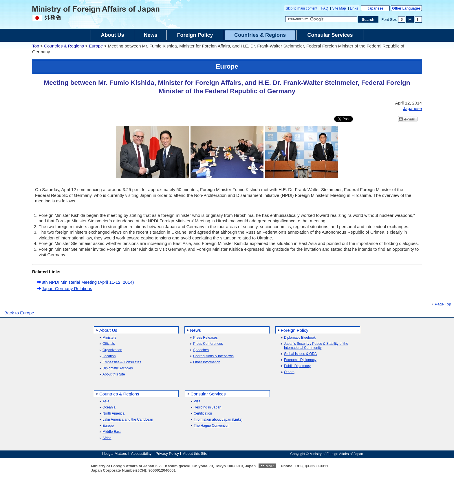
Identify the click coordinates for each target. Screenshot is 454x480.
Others (289, 372)
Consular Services (208, 393)
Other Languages (406, 8)
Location (109, 356)
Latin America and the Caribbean (127, 420)
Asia (105, 401)
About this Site (113, 374)
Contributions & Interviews (213, 356)
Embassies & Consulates (121, 362)
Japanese (375, 8)
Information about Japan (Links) (218, 420)
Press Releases (205, 338)
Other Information (206, 362)
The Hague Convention (211, 426)
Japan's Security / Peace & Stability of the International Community (316, 345)
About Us (108, 330)
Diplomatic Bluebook (300, 338)
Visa (197, 401)
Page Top (443, 304)
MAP (270, 466)
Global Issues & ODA (300, 354)
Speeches (200, 350)
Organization (112, 350)
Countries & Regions (64, 45)
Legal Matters (115, 453)
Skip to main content (301, 8)
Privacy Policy (167, 453)
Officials (108, 344)
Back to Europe (19, 312)
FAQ (324, 8)
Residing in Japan (207, 407)
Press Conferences (208, 344)
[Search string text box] (321, 19)
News (195, 330)
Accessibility (141, 453)
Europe (96, 45)
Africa (106, 438)
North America (113, 413)
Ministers (109, 338)
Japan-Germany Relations (67, 288)
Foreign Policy (294, 330)
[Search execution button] (368, 19)
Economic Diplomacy (300, 360)
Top (35, 45)
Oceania (109, 407)
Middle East (111, 432)
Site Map (339, 8)
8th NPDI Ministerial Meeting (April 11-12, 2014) (88, 282)
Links (354, 8)
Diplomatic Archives (117, 368)
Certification (203, 413)
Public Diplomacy (297, 366)
